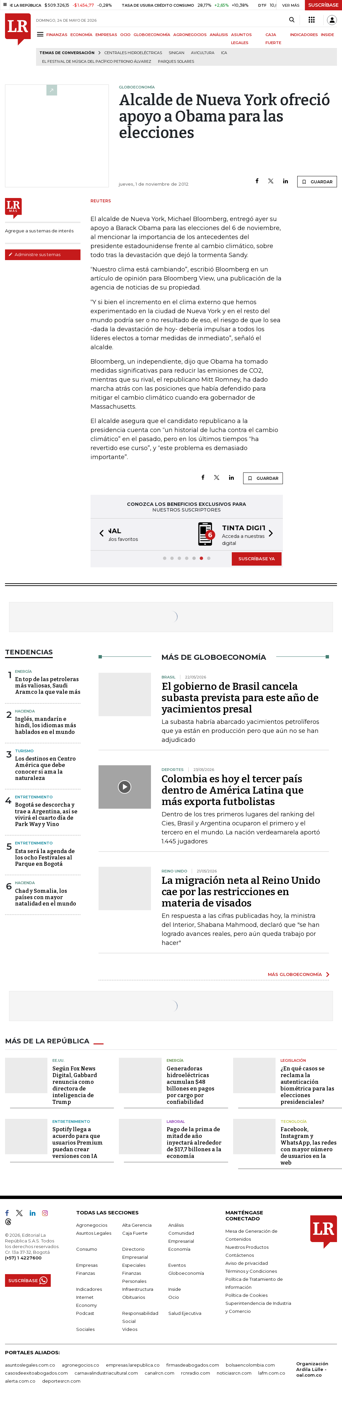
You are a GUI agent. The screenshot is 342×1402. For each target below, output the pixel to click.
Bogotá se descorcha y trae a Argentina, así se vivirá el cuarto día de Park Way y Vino (46, 814)
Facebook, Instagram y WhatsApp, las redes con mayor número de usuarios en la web (309, 1145)
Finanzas (85, 1272)
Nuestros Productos (247, 1246)
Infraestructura (137, 1288)
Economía (179, 1248)
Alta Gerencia (137, 1224)
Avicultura (202, 53)
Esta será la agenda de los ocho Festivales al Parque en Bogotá (45, 856)
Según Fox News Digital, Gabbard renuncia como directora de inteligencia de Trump (74, 1085)
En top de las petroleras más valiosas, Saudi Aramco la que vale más (47, 684)
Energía (23, 670)
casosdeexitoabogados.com (36, 1372)
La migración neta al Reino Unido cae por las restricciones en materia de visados (241, 891)
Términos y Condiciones (251, 1270)
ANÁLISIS (219, 34)
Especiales (133, 1264)
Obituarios (133, 1296)
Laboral (176, 1121)
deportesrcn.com (61, 1380)
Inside (174, 1288)
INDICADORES (304, 34)
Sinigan (176, 53)
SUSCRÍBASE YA (256, 558)
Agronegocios (91, 1224)
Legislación (293, 1059)
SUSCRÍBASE (323, 5)
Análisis (176, 1224)
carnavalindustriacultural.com (106, 1372)
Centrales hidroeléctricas (133, 53)
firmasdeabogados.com (192, 1364)
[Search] (291, 20)
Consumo (86, 1248)
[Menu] (41, 34)
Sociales (85, 1328)
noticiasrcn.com (234, 1372)
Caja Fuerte (135, 1232)
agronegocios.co (80, 1364)
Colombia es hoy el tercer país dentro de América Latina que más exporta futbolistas (233, 789)
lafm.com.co (271, 1372)
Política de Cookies (246, 1294)
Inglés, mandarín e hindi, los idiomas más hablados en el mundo (45, 724)
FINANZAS (56, 34)
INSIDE (327, 34)
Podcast (85, 1312)
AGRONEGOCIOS (190, 34)
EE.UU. (58, 1059)
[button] (100, 534)
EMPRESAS (106, 34)
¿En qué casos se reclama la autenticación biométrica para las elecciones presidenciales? (307, 1085)
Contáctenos (239, 1254)
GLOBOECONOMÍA (152, 34)
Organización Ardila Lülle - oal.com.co (312, 1368)
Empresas (87, 1264)
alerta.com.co (20, 1380)
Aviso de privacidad (246, 1262)
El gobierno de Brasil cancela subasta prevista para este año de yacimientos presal (240, 697)
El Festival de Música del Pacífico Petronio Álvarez (96, 61)
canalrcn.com (159, 1372)
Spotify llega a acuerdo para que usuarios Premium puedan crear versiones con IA (77, 1142)
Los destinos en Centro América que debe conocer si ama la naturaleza (45, 768)
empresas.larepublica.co (133, 1364)
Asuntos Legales (93, 1232)
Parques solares (176, 61)
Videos (129, 1328)
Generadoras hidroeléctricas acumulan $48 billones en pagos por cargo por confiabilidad (190, 1085)
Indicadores (89, 1288)
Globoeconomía (186, 1272)
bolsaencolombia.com (250, 1364)
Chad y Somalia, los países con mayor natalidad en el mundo (45, 896)
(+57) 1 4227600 (23, 1257)
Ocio (173, 1296)
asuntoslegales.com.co (30, 1364)
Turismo (24, 750)
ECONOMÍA (81, 34)
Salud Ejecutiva (184, 1312)
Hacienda (25, 710)
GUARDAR (317, 181)
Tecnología (294, 1121)
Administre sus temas (34, 254)
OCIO (125, 34)
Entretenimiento (34, 796)
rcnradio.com (195, 1372)
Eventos (177, 1264)
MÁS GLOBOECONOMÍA (295, 973)
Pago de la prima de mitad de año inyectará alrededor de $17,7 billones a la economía (194, 1142)
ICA (224, 53)
